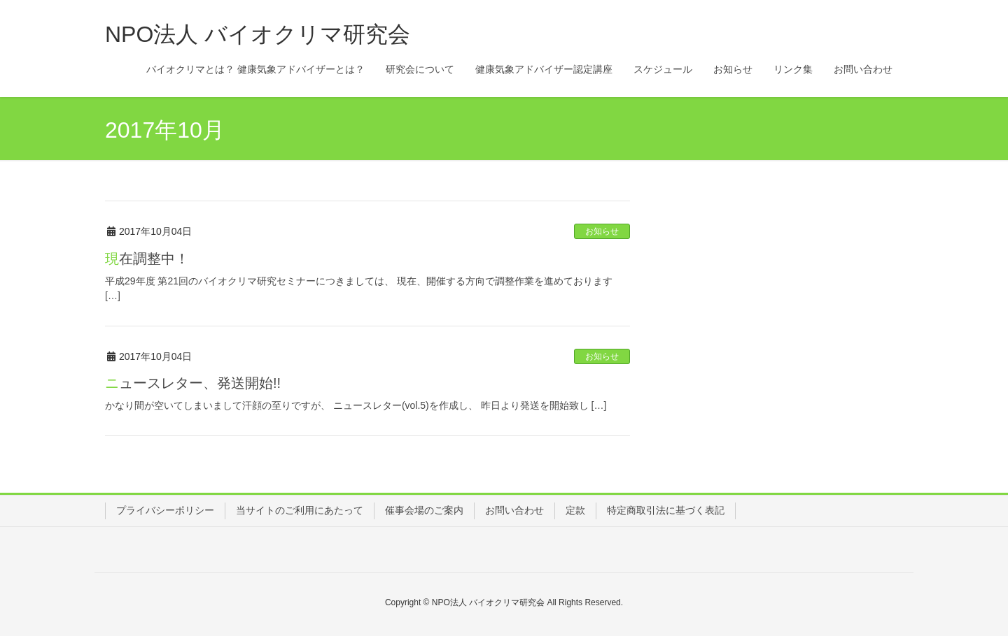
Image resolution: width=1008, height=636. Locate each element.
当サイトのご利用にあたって (299, 510)
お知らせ (602, 231)
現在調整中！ (147, 258)
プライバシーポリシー (165, 510)
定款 (575, 510)
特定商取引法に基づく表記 (665, 510)
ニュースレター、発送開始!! (193, 383)
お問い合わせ (514, 510)
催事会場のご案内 (424, 510)
